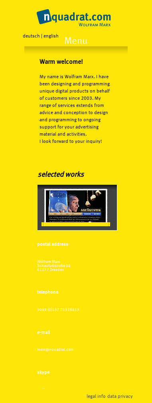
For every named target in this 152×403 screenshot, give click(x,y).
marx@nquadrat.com (55, 350)
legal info (96, 396)
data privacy (120, 396)
